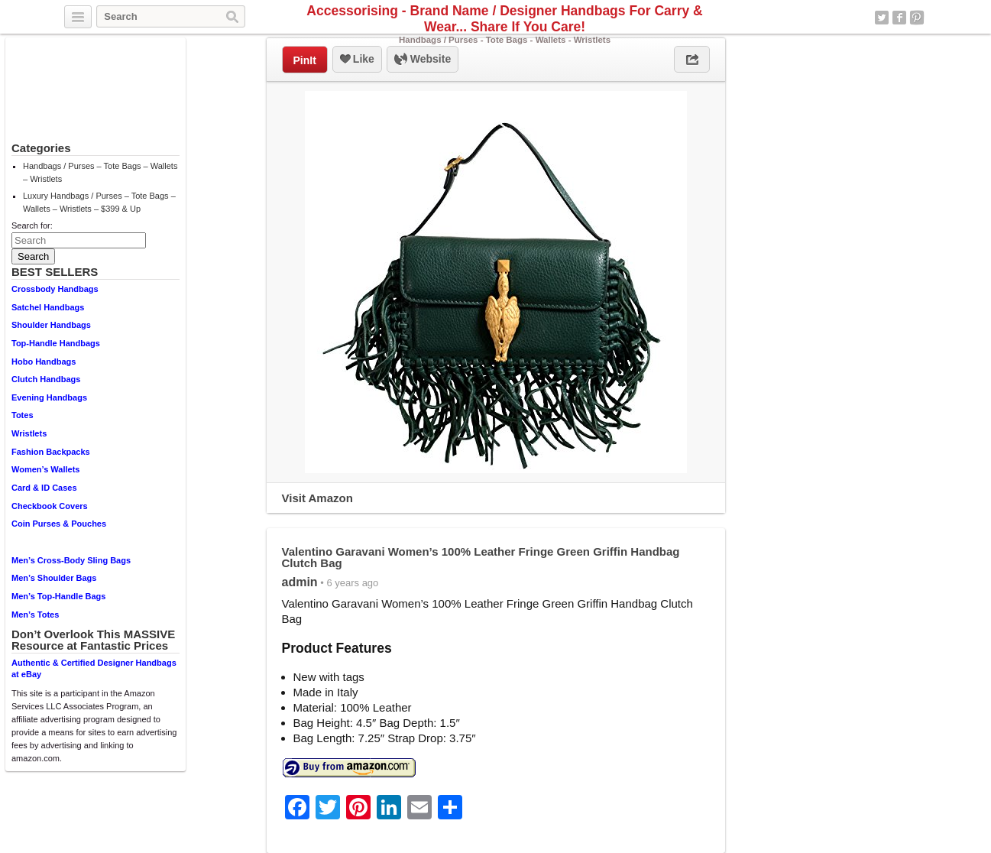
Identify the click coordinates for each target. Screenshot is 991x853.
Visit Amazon (317, 497)
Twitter (881, 17)
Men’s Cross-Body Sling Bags (71, 560)
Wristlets (29, 433)
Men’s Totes (35, 614)
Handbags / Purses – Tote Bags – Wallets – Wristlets (100, 172)
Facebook (899, 17)
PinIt (304, 60)
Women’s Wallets (45, 469)
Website (422, 59)
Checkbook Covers (49, 506)
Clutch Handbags (45, 379)
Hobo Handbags (43, 361)
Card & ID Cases (44, 487)
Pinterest (917, 17)
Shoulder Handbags (51, 324)
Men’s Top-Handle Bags (58, 596)
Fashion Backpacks (50, 451)
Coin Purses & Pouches (58, 523)
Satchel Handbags (47, 307)
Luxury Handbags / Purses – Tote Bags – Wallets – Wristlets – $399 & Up (99, 202)
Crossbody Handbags (55, 289)
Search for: (32, 225)
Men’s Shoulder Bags (53, 577)
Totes (22, 415)
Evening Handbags (49, 397)
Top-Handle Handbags (55, 343)
